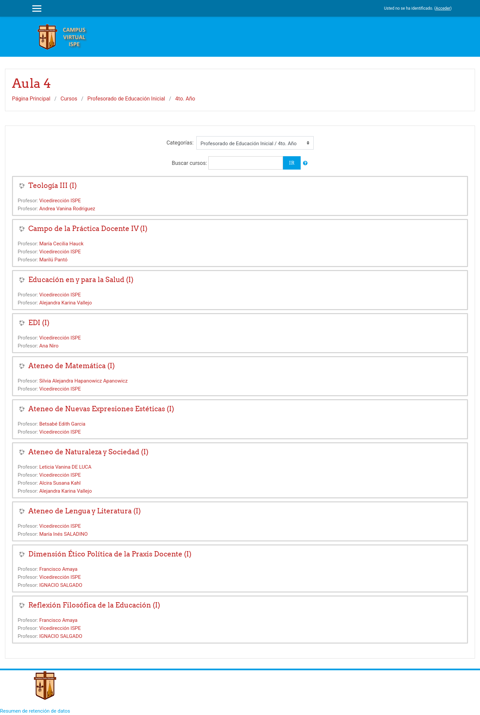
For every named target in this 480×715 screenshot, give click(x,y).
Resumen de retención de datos (35, 711)
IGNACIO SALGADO (60, 585)
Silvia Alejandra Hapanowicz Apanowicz (83, 381)
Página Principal (31, 98)
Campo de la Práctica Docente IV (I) (87, 228)
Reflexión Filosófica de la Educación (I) (94, 605)
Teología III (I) (52, 185)
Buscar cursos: (190, 163)
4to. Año (185, 98)
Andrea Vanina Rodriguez (67, 209)
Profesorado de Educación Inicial (126, 98)
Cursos (69, 98)
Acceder (443, 8)
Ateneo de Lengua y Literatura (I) (84, 510)
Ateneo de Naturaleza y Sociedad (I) (88, 451)
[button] (305, 163)
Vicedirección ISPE (60, 201)
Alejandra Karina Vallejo (65, 303)
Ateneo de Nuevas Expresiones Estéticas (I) (101, 408)
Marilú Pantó (53, 260)
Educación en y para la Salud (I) (80, 279)
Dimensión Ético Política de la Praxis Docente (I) (109, 553)
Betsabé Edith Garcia (62, 424)
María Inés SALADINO (63, 534)
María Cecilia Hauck (61, 244)
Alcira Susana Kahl (60, 483)
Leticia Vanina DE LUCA (65, 467)
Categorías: (179, 143)
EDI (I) (38, 322)
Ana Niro (49, 346)
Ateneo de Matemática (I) (71, 365)
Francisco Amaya (58, 569)
